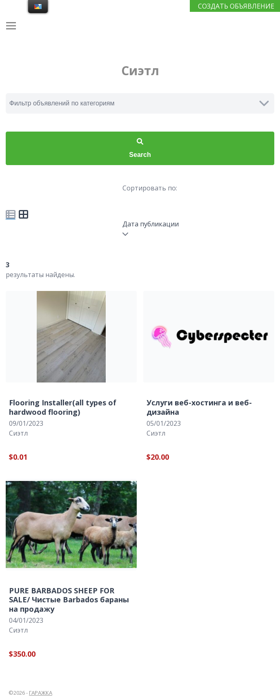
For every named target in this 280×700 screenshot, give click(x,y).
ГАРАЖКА (40, 692)
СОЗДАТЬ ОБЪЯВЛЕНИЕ (236, 6)
